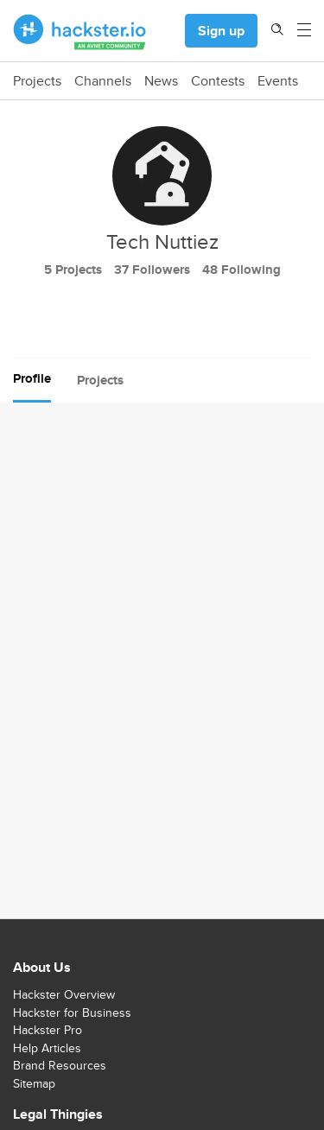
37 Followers (152, 269)
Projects (37, 81)
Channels (102, 81)
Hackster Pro (47, 1029)
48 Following (241, 269)
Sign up (221, 31)
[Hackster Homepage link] (80, 31)
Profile (32, 378)
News (161, 81)
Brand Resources (59, 1065)
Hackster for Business (72, 1012)
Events (277, 81)
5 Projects (73, 269)
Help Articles (47, 1048)
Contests (218, 81)
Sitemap (34, 1083)
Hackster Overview (64, 994)
